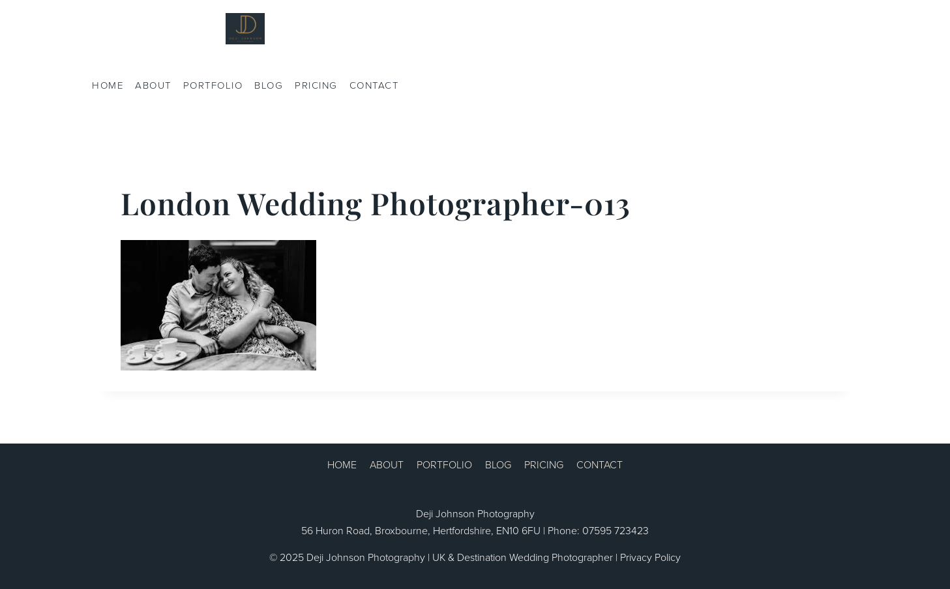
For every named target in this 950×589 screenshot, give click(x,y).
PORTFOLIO (213, 85)
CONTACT (374, 85)
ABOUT (153, 85)
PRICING (316, 85)
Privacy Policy (650, 557)
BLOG (268, 85)
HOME (107, 85)
